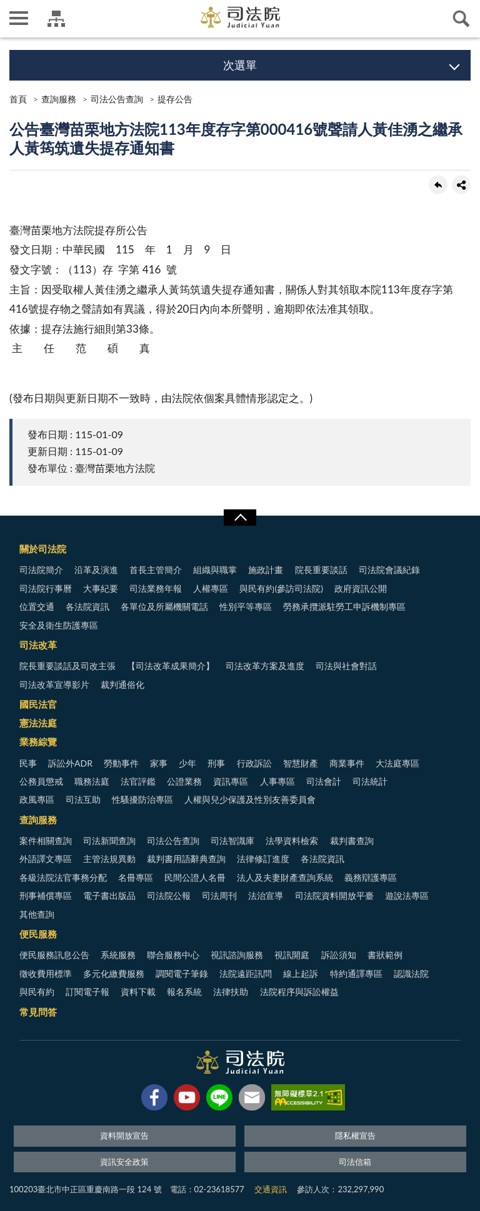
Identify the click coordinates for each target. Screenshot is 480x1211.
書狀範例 (385, 954)
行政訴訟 (254, 763)
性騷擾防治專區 (142, 799)
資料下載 (138, 991)
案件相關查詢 (45, 840)
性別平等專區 (245, 606)
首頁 (18, 99)
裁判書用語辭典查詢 (186, 858)
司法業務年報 (155, 588)
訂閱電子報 (87, 991)
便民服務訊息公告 (54, 954)
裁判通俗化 (122, 684)
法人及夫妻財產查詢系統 (285, 877)
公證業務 (184, 781)
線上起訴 (300, 973)
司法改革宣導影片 (54, 684)
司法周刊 (219, 895)
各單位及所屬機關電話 (164, 606)
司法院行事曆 (45, 588)
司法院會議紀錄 (389, 569)
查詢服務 (58, 99)
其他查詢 (36, 914)
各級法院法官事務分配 (63, 877)
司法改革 (38, 644)
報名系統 (184, 991)
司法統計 (370, 781)
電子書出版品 (109, 895)
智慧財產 (300, 763)
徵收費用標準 (45, 973)
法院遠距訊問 (245, 973)
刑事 (216, 763)
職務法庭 (91, 781)
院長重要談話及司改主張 (67, 665)
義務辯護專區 (370, 877)
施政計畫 (265, 569)
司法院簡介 (41, 569)
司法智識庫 (232, 840)
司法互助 (83, 799)
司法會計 (323, 781)
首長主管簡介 (155, 569)
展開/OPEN (240, 517)
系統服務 (118, 954)
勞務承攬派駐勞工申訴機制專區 (344, 606)
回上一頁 (438, 184)
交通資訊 (270, 1189)
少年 (187, 763)
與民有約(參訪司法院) (280, 588)
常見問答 (38, 1011)
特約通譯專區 (356, 973)
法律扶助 (230, 991)
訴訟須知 (338, 954)
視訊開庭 (291, 954)
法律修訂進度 (263, 858)
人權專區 (210, 588)
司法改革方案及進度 (265, 665)
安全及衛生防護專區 (58, 625)
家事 (159, 763)
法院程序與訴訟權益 (299, 991)
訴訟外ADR (70, 763)
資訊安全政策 (124, 1162)
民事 (28, 763)
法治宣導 (265, 895)
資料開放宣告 (124, 1135)
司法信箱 (355, 1162)
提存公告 (175, 99)
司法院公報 (169, 895)
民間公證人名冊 (195, 877)
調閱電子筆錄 (182, 973)
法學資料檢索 (292, 840)
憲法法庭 (38, 722)
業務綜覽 (38, 741)
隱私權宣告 (355, 1135)
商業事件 (346, 763)
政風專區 (36, 799)
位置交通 (36, 606)
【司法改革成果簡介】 (170, 665)
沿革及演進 (96, 569)
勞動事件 (121, 763)
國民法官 (38, 704)
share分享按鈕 (461, 184)
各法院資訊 (87, 606)
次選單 (240, 65)
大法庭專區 (397, 763)
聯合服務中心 (173, 954)
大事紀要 (100, 588)
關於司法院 (42, 548)
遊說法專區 (407, 895)
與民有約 (36, 991)
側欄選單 (18, 18)
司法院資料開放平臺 (334, 895)
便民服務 (38, 933)
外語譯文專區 (45, 858)
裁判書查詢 (352, 840)
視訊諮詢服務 (237, 954)
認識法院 (411, 973)
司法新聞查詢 (109, 840)
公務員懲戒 (41, 781)
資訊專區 (230, 781)
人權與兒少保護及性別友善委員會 (250, 799)
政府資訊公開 (360, 588)
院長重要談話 (321, 569)
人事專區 (277, 781)
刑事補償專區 (45, 895)
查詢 (461, 18)
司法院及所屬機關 (56, 18)
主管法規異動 (109, 858)
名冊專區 (135, 877)
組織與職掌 (215, 569)
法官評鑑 (138, 781)
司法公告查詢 (117, 99)
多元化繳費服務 (113, 973)
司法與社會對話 (346, 665)
